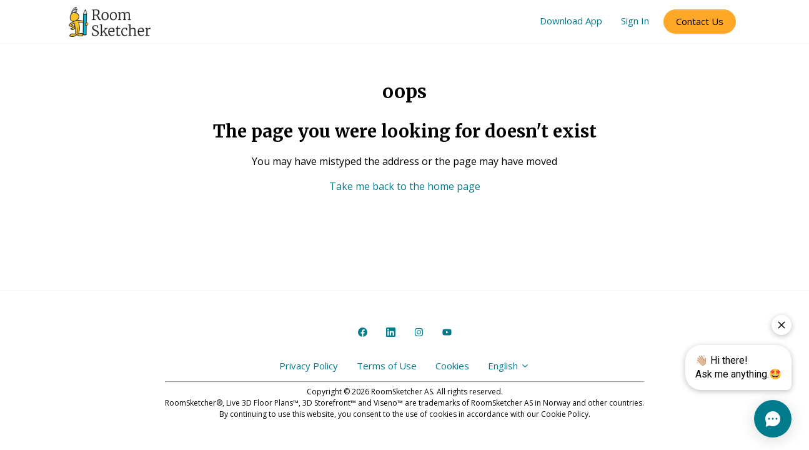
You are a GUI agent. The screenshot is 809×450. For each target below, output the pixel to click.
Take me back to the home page (404, 186)
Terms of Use (387, 365)
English (509, 365)
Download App (571, 20)
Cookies (452, 365)
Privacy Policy (308, 365)
